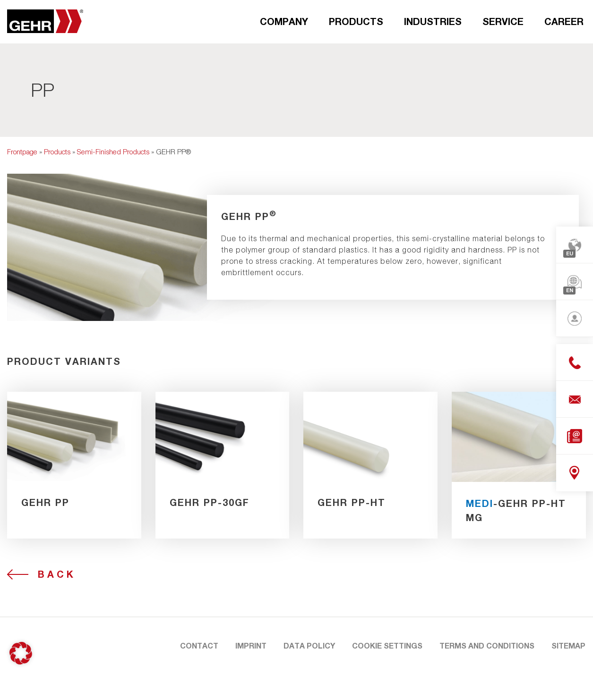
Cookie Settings (387, 645)
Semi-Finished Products (113, 151)
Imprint (250, 645)
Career (564, 21)
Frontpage (22, 151)
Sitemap (568, 645)
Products (356, 21)
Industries (433, 21)
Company (284, 21)
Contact (199, 645)
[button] (21, 653)
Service (503, 21)
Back (57, 574)
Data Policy (309, 645)
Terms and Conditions (486, 645)
